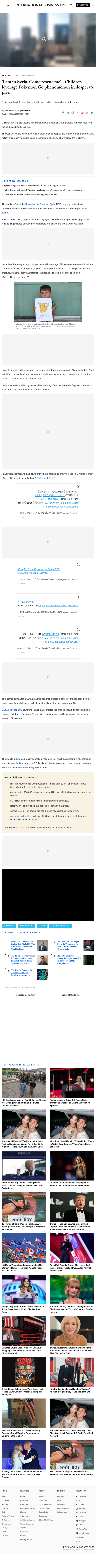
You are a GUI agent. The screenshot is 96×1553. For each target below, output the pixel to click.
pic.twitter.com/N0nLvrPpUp (33, 573)
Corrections (43, 1516)
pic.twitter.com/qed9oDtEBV (63, 641)
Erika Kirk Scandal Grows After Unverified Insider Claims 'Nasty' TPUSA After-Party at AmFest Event (70, 1268)
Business (5, 1508)
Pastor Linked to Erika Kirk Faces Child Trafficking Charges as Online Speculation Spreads (70, 1103)
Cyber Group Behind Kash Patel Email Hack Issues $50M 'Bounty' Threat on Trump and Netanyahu (23, 1392)
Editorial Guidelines (71, 995)
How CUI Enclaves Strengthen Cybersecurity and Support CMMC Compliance (69, 959)
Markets (5, 1504)
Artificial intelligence (27, 1520)
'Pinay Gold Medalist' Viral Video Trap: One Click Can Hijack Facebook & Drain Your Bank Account (71, 1433)
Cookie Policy (44, 1512)
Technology (6, 1520)
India (59, 1500)
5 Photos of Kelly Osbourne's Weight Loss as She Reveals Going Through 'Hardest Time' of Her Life (71, 1309)
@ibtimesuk (25, 110)
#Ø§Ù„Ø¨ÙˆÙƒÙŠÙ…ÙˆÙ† (50, 495)
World (4, 1496)
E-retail (23, 1496)
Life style (5, 1528)
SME (3, 1512)
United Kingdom (63, 1508)
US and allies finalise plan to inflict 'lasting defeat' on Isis (30, 195)
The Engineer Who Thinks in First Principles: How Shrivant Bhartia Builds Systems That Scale (23, 959)
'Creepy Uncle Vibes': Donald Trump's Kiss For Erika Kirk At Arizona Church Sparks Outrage (22, 1474)
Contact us (42, 1500)
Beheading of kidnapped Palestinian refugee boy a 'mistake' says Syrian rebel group (43, 190)
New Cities (24, 1532)
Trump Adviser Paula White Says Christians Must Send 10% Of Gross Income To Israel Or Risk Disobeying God (71, 1350)
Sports (4, 1532)
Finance (23, 1512)
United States (62, 1512)
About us (42, 1496)
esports (23, 1528)
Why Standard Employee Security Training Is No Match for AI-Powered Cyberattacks (68, 945)
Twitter (5, 213)
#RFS (56, 569)
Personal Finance (8, 1516)
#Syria (5, 478)
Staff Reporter (10, 110)
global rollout (17, 763)
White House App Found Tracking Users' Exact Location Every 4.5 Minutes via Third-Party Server (22, 1185)
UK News (5, 1500)
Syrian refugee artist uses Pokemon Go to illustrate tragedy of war (35, 186)
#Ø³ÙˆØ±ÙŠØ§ (49, 499)
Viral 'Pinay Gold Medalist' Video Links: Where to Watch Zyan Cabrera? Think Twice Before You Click (72, 1144)
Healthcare (24, 1504)
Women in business (27, 1524)
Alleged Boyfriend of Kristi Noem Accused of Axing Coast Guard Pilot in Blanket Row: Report (23, 1309)
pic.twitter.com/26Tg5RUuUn (62, 605)
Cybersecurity (25, 1516)
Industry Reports (26, 1540)
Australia (60, 1496)
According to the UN (20, 816)
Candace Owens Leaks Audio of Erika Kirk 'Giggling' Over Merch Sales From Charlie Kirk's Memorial (22, 1350)
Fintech (23, 1536)
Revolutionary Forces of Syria (40, 204)
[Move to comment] (92, 112)
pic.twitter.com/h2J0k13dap (63, 506)
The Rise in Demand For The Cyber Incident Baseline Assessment (22, 972)
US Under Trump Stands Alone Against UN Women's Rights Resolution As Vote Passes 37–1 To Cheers (23, 1268)
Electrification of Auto (28, 1508)
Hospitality (24, 1500)
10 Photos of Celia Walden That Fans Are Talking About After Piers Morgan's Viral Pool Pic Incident (23, 1226)
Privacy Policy (44, 1508)
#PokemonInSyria (45, 478)
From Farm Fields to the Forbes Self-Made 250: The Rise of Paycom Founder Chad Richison (23, 945)
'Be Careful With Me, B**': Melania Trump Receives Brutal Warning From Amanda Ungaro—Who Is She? (21, 1433)
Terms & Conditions (46, 1504)
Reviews (5, 1536)
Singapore (61, 1504)
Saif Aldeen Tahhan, (12, 710)
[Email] (87, 112)
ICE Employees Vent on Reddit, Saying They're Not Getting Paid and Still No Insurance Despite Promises (24, 1103)
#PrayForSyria (49, 503)
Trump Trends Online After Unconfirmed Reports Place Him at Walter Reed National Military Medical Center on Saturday (70, 1226)
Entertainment (7, 1524)
